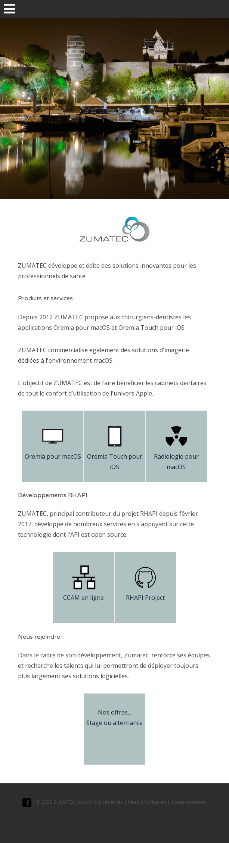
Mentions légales (147, 802)
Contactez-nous (189, 802)
